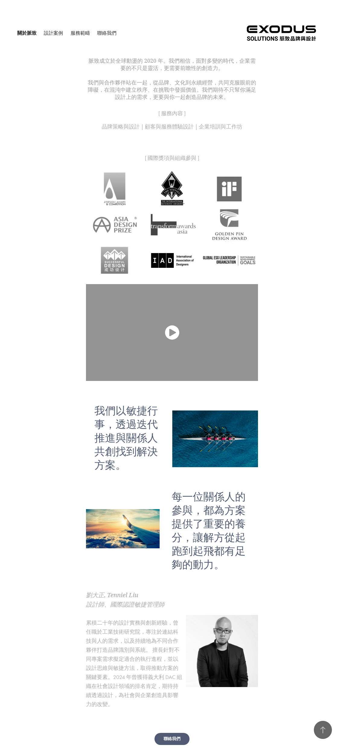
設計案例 (53, 33)
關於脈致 (27, 33)
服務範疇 (80, 33)
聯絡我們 (106, 33)
